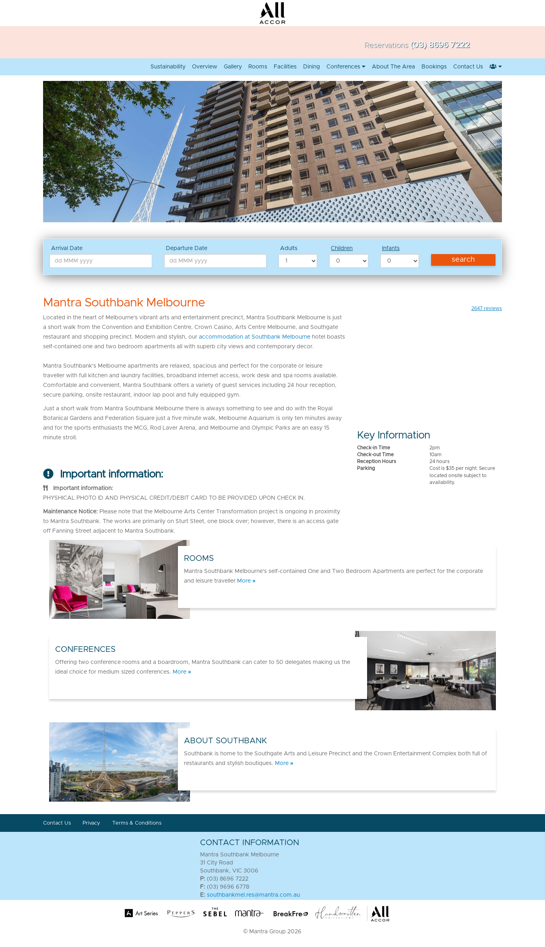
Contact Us (57, 823)
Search (463, 259)
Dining (311, 67)
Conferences (345, 67)
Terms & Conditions (136, 823)
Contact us (468, 67)
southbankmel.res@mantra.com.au (253, 895)
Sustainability (168, 67)
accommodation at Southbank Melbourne (254, 337)
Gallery (233, 67)
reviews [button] (486, 308)
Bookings (434, 67)
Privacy (92, 823)
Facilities (285, 67)
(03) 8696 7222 (440, 45)
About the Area (393, 67)
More (246, 581)
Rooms (257, 67)
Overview (204, 67)
